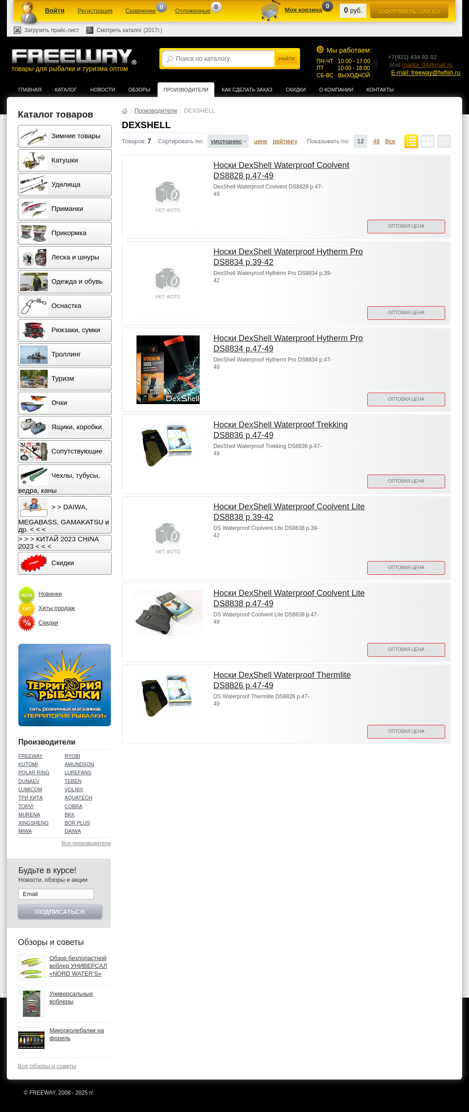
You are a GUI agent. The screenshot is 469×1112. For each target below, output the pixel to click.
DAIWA (73, 831)
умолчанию (226, 141)
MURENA (29, 814)
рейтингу (285, 141)
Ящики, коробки (61, 427)
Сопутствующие (61, 452)
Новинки (50, 593)
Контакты (379, 89)
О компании (336, 89)
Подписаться (59, 911)
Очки (43, 403)
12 (360, 141)
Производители (186, 89)
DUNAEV (28, 781)
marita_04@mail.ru (427, 64)
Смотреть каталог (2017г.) (129, 30)
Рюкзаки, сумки (60, 330)
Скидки (296, 89)
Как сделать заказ (247, 89)
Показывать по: (328, 141)
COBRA (73, 806)
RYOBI (72, 756)
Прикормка (53, 233)
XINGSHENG (33, 823)
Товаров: (134, 141)
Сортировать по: (180, 141)
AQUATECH (78, 797)
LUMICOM (30, 789)
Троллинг (50, 354)
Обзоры (139, 89)
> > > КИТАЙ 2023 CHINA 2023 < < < (58, 542)
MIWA (25, 831)
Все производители (86, 843)
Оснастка (51, 306)
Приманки (51, 209)
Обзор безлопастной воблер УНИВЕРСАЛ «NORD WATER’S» (78, 966)
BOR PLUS (77, 823)
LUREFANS (78, 772)
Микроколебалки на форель (76, 1034)
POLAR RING (33, 772)
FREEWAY (30, 756)
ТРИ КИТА (30, 797)
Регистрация (95, 10)
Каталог (66, 89)
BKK (70, 814)
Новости (102, 89)
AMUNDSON (79, 764)
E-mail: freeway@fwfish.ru (425, 72)
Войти (55, 10)
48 (376, 141)
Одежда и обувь (61, 282)
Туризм (47, 379)
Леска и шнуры (59, 257)
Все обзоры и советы (47, 1066)
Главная (29, 89)
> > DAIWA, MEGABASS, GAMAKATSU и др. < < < (63, 515)
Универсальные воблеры (71, 997)
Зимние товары (60, 136)
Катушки (49, 160)
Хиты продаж (56, 608)
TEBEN (73, 781)
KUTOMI (28, 764)
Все (390, 141)
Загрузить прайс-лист (51, 30)
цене (260, 141)
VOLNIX (74, 789)
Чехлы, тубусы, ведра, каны (59, 480)
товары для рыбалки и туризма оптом (73, 60)
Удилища (50, 185)
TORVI (25, 806)
